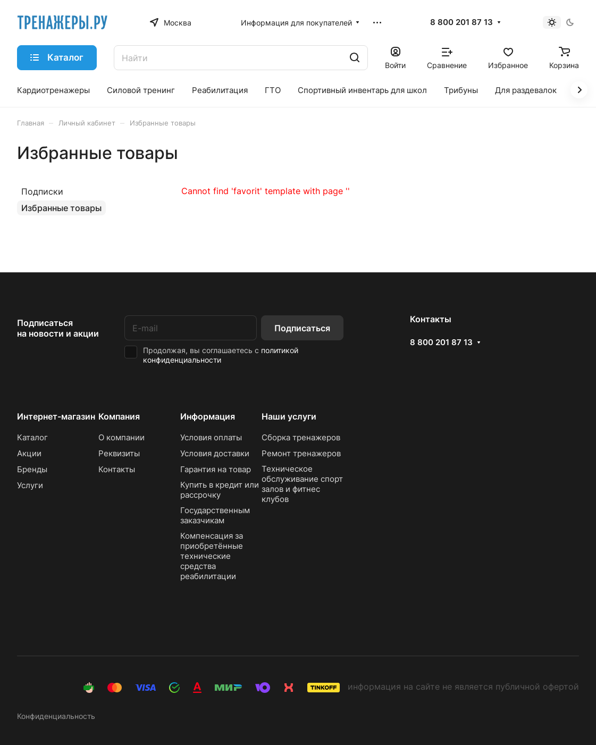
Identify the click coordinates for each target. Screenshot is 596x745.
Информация (207, 416)
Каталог (32, 437)
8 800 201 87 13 (461, 22)
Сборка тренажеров (301, 437)
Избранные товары (61, 208)
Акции (29, 453)
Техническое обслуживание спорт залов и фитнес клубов (302, 484)
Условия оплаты (211, 437)
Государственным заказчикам (215, 515)
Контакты (116, 469)
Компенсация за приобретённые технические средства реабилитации (211, 556)
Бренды (32, 469)
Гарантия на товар (215, 469)
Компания (119, 416)
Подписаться (302, 328)
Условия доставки (214, 453)
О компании (121, 437)
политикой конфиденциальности (220, 355)
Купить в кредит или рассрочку (219, 490)
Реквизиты (119, 453)
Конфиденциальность (56, 716)
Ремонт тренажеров (301, 453)
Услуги (30, 485)
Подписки (42, 191)
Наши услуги (289, 416)
